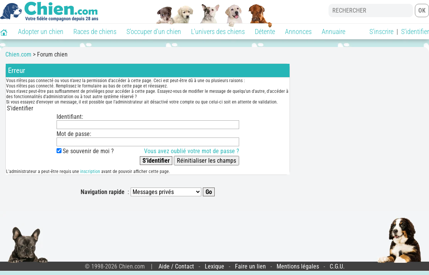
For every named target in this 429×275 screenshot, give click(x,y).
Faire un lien (250, 266)
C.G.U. (337, 266)
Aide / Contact (176, 266)
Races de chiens (95, 32)
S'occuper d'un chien (153, 32)
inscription (90, 171)
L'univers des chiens (218, 32)
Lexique (214, 266)
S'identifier (415, 32)
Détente (265, 32)
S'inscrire (381, 32)
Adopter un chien (40, 32)
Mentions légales (298, 266)
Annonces (298, 32)
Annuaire (333, 32)
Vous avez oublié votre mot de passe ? (191, 151)
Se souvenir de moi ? (88, 151)
